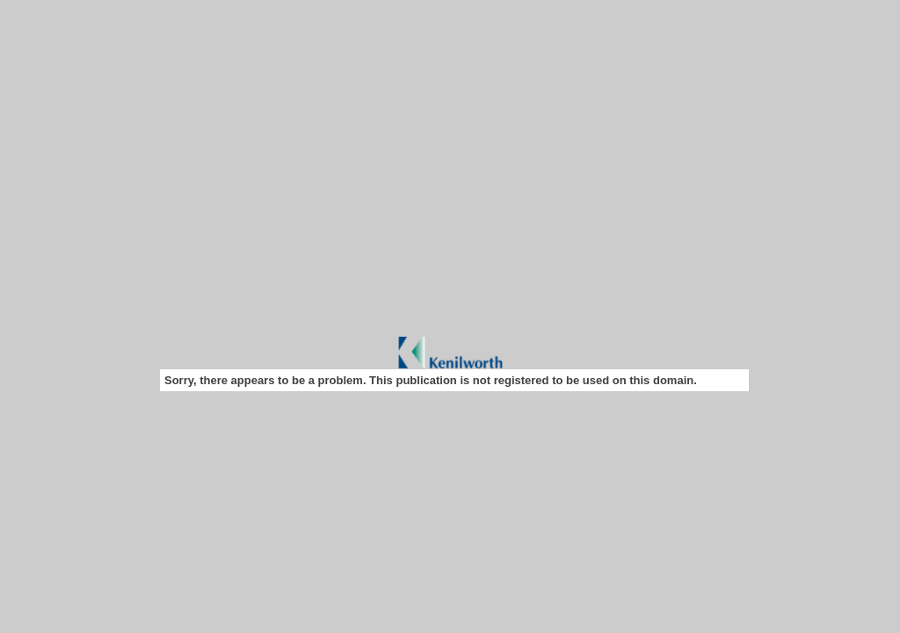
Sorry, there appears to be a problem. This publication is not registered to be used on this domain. (430, 380)
